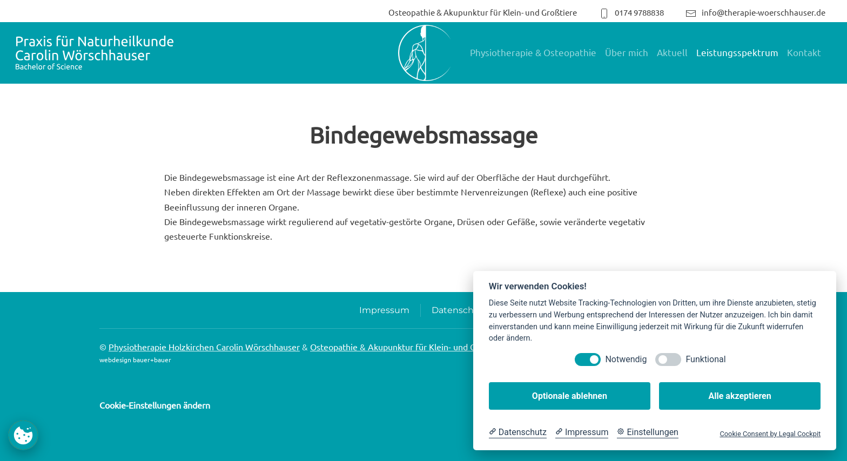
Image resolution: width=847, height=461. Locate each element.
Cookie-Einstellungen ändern (154, 404)
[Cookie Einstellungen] (647, 432)
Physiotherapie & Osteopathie (533, 52)
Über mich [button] (626, 52)
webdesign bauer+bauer (135, 359)
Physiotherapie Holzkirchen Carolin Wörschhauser (204, 346)
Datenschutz (460, 310)
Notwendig (626, 359)
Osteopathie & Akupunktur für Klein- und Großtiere (482, 12)
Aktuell (672, 52)
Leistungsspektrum (737, 52)
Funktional (705, 359)
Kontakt (804, 52)
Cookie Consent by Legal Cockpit (770, 434)
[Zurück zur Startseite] (94, 52)
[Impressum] (581, 432)
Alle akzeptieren (739, 396)
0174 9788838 (631, 12)
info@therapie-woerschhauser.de (755, 12)
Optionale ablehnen (569, 396)
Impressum (384, 310)
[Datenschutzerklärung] (518, 432)
